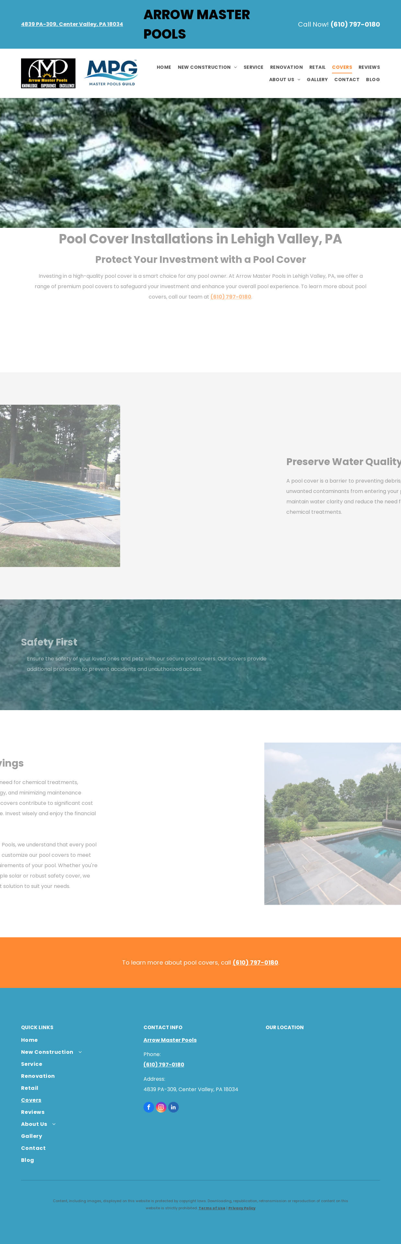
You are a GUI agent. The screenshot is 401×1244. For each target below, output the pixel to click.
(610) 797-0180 (355, 24)
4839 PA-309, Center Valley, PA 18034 (72, 24)
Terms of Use (212, 1208)
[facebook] (148, 1108)
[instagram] (161, 1108)
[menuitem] (160, 67)
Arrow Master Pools (170, 1040)
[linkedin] (173, 1108)
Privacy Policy (242, 1208)
